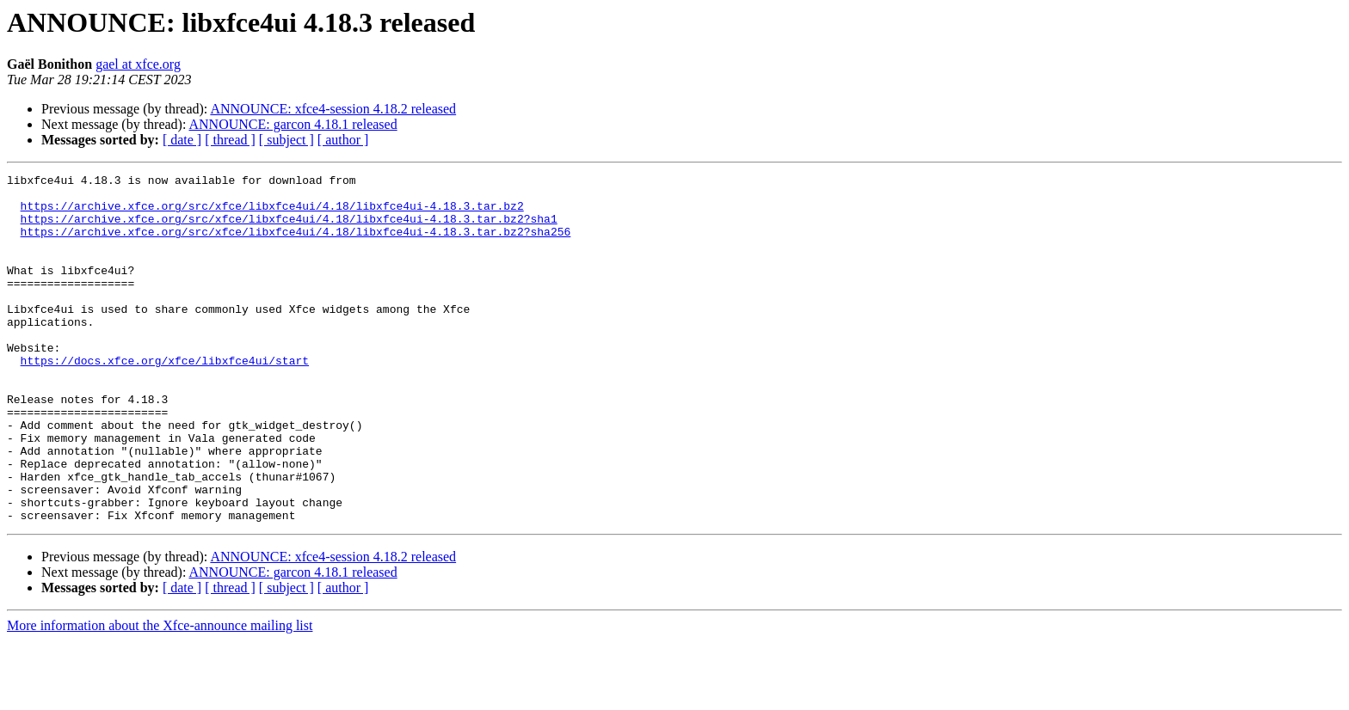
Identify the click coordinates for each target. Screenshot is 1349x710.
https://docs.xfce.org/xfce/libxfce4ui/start (165, 399)
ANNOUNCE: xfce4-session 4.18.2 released (333, 108)
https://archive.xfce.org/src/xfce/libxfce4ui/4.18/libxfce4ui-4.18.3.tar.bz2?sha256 (296, 244)
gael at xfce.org (138, 64)
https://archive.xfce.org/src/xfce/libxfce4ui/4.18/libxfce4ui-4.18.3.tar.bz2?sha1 (289, 228)
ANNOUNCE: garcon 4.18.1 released (293, 124)
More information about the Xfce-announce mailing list (159, 695)
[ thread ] (230, 139)
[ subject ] (286, 139)
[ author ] (343, 139)
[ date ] (182, 139)
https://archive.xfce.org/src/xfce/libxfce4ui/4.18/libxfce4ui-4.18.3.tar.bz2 (272, 213)
